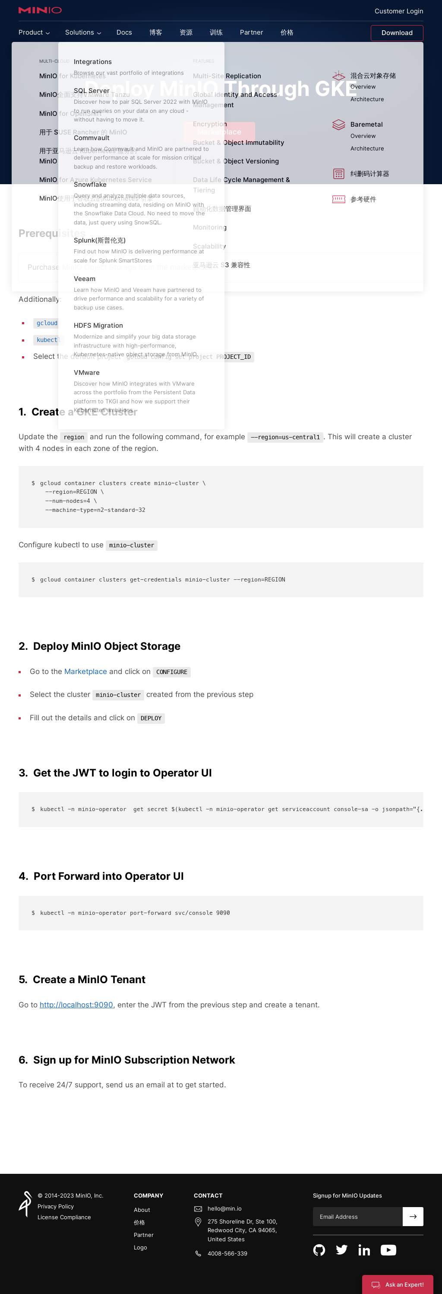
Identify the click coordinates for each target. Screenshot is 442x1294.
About (142, 1209)
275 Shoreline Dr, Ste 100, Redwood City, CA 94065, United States (243, 1230)
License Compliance (64, 1217)
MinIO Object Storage (100, 267)
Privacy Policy (56, 1206)
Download (397, 33)
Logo (140, 1247)
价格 (139, 1222)
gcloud (47, 323)
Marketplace (219, 132)
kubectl (49, 340)
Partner (144, 1234)
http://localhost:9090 (76, 1004)
